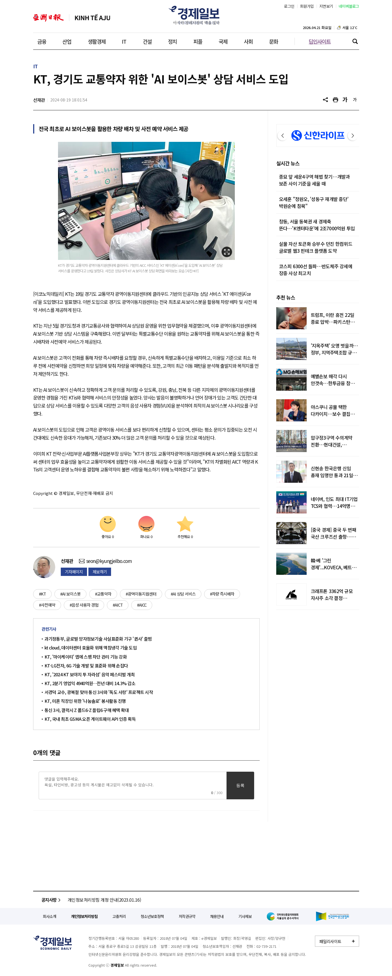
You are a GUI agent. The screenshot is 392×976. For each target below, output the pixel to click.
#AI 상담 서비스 (183, 594)
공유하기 (326, 100)
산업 (66, 41)
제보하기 (100, 572)
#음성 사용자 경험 (84, 605)
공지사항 (51, 899)
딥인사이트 (320, 41)
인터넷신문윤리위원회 (284, 916)
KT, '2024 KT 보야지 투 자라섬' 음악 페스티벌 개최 (89, 674)
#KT (42, 594)
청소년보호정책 (152, 916)
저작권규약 (187, 916)
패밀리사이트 (330, 941)
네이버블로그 (349, 6)
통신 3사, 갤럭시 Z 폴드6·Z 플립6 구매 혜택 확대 (86, 710)
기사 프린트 (336, 100)
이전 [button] (283, 135)
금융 (41, 41)
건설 (147, 41)
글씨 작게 (355, 100)
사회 (248, 41)
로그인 (289, 6)
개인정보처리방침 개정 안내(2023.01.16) (104, 899)
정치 (172, 41)
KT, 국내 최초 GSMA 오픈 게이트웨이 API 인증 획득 (90, 719)
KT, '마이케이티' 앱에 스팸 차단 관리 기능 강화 (85, 656)
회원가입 (307, 6)
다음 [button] (353, 135)
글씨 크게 (345, 100)
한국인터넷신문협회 (332, 916)
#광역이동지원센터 (141, 594)
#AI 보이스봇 (70, 594)
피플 (197, 41)
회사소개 (49, 916)
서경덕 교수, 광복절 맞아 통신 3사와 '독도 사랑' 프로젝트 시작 (98, 692)
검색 (355, 41)
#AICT (118, 605)
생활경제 (97, 41)
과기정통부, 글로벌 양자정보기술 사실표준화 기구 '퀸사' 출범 (98, 638)
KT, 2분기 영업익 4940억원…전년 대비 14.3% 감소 (89, 683)
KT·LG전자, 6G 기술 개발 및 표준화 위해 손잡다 (86, 665)
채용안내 (216, 916)
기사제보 (245, 916)
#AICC (141, 605)
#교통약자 (103, 594)
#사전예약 (47, 605)
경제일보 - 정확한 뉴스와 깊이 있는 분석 (52, 943)
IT (124, 41)
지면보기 (326, 6)
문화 (273, 41)
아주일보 (48, 18)
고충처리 (119, 916)
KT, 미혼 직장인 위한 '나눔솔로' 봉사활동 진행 (85, 701)
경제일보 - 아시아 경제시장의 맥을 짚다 (196, 15)
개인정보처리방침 (84, 916)
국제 (223, 41)
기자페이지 (74, 572)
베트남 (92, 18)
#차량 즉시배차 (222, 594)
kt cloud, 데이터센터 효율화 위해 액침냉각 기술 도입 (90, 647)
